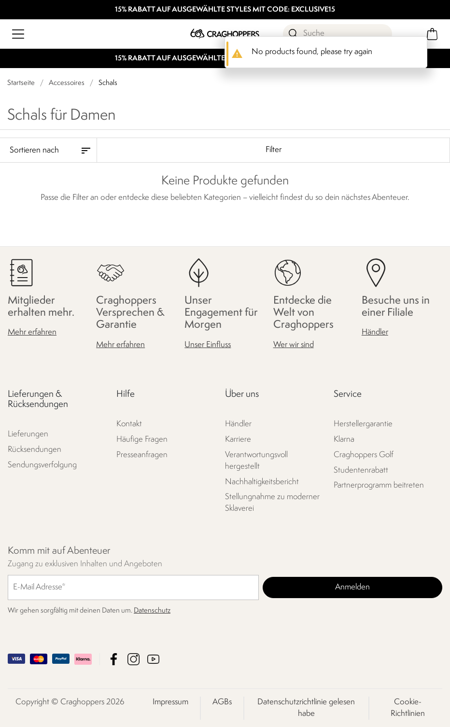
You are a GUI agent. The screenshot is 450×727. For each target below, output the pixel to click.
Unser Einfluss (207, 344)
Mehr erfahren (32, 332)
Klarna (344, 439)
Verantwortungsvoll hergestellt (256, 460)
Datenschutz (152, 610)
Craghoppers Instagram (133, 659)
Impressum (170, 702)
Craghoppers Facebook (114, 659)
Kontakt (129, 423)
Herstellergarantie (363, 423)
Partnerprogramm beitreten (379, 485)
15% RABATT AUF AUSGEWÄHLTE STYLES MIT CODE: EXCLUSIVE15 (225, 10)
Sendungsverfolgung (42, 465)
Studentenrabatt (361, 470)
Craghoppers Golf (364, 454)
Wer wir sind (293, 344)
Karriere (238, 439)
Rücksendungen (34, 450)
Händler (375, 332)
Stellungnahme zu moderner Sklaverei (272, 503)
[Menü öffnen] (18, 34)
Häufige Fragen (142, 439)
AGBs (222, 702)
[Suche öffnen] (337, 33)
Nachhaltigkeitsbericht (262, 481)
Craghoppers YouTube (153, 659)
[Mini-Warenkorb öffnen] (432, 34)
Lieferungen (28, 434)
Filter (273, 150)
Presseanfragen (142, 454)
